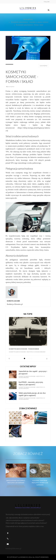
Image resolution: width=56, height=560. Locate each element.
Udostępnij (43, 66)
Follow (46, 1)
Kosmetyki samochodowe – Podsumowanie (24, 349)
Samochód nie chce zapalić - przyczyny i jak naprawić (33, 372)
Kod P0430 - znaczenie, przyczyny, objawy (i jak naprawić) (31, 383)
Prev (9, 358)
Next (46, 358)
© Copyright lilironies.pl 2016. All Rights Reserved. (28, 557)
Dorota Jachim (13, 301)
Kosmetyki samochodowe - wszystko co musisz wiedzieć (29, 22)
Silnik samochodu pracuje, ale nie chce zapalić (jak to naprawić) (32, 394)
